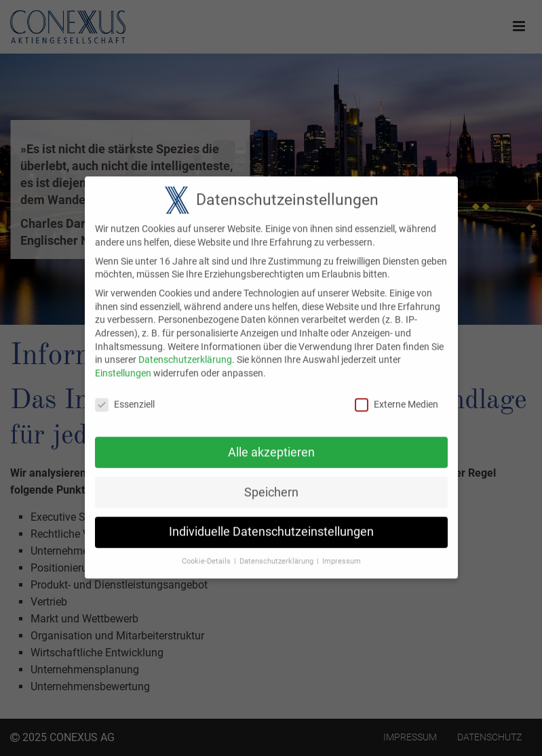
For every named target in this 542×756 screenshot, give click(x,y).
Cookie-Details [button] (206, 552)
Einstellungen (123, 363)
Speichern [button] (271, 483)
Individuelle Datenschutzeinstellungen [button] (271, 523)
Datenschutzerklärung (185, 350)
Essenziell (125, 395)
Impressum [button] (341, 552)
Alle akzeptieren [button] (271, 443)
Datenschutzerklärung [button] (276, 552)
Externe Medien (396, 395)
